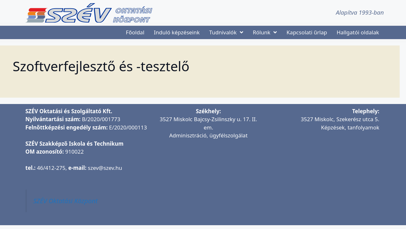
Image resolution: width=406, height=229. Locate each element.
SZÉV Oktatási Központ (65, 200)
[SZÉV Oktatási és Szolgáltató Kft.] (208, 182)
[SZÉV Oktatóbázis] (322, 174)
